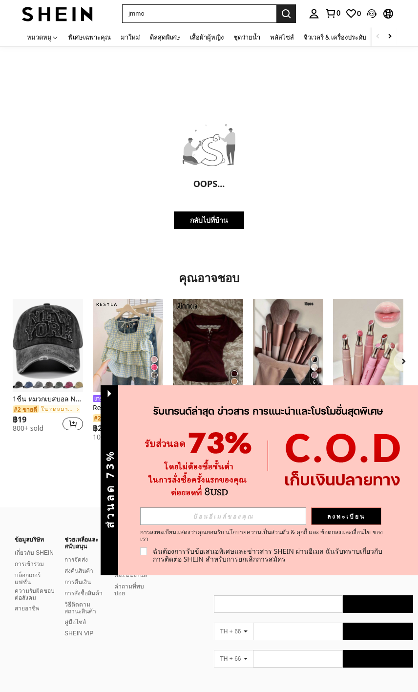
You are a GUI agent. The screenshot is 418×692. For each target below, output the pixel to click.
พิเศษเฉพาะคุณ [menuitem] (89, 37)
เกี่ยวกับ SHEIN (34, 541)
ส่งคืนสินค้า (78, 559)
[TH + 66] (233, 620)
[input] (223, 516)
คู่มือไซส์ (75, 610)
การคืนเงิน (77, 570)
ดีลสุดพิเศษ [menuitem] (165, 37)
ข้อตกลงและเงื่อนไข (345, 532)
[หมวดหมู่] (42, 36)
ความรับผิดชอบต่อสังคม (35, 582)
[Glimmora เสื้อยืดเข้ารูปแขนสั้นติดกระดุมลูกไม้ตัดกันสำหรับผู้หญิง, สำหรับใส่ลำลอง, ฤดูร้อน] (208, 346)
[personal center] (314, 14)
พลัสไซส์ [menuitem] (282, 37)
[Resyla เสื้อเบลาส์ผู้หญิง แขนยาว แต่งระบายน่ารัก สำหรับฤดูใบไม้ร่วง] (128, 346)
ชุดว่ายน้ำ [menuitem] (246, 37)
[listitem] (48, 369)
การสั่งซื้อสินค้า (83, 581)
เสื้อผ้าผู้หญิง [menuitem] (207, 37)
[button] (199, 13)
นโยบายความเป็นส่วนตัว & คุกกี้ (266, 532)
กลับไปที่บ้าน (209, 220)
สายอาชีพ (27, 596)
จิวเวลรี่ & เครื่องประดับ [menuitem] (335, 37)
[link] (332, 13)
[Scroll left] (378, 36)
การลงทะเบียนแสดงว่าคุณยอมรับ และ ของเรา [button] (261, 536)
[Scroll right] (389, 36)
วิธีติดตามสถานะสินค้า (80, 596)
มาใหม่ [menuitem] (130, 37)
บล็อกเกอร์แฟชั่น (28, 567)
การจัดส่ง (76, 548)
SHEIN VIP (78, 621)
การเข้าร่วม (29, 552)
